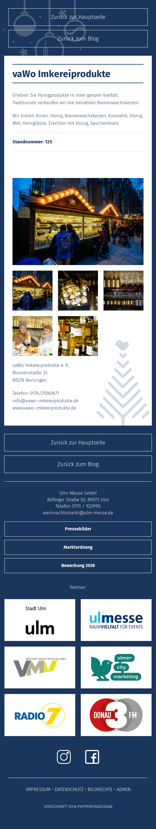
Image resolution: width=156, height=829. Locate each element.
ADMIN (123, 789)
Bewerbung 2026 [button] (78, 565)
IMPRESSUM (38, 789)
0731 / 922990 (86, 506)
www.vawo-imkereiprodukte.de (44, 408)
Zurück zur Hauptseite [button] (78, 17)
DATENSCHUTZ (69, 789)
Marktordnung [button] (78, 547)
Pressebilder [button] (78, 529)
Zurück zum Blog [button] (78, 38)
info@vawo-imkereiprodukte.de (45, 400)
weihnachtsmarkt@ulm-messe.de (78, 512)
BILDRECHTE (100, 789)
